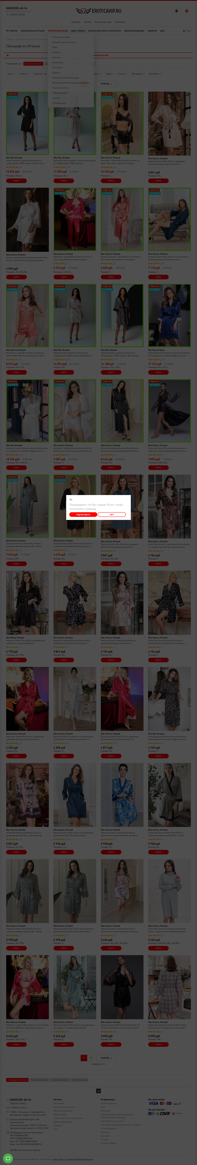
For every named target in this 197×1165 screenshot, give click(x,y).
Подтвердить (83, 514)
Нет (112, 514)
